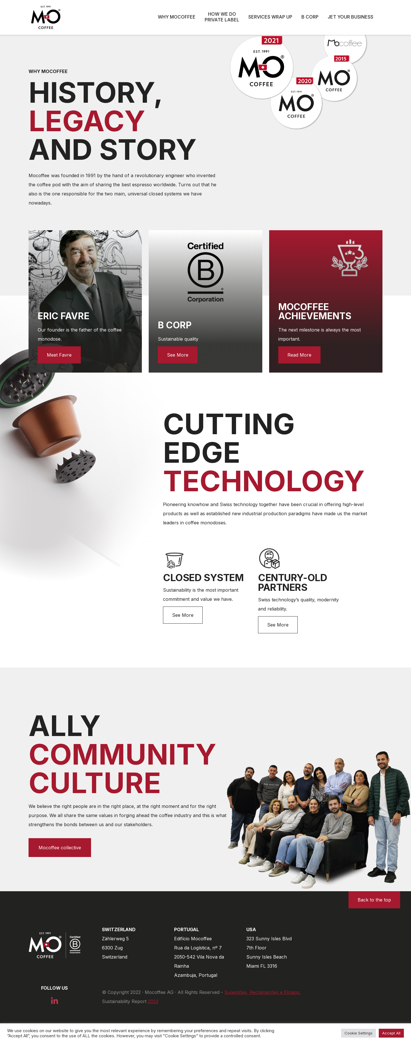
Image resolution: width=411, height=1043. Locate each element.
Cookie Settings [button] (358, 1033)
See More (183, 615)
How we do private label (222, 17)
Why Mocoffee (177, 17)
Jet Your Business (350, 17)
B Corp (310, 17)
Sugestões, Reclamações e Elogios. (262, 992)
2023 (153, 1001)
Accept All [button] (391, 1033)
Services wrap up (270, 17)
